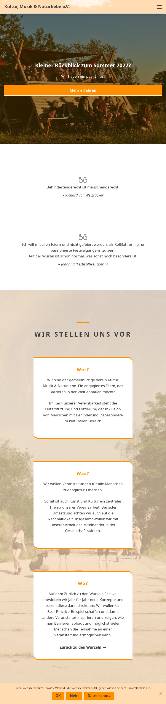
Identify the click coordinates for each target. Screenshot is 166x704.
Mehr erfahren (83, 90)
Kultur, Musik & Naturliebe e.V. (37, 6)
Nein (74, 695)
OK (58, 695)
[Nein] (160, 693)
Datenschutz (99, 695)
